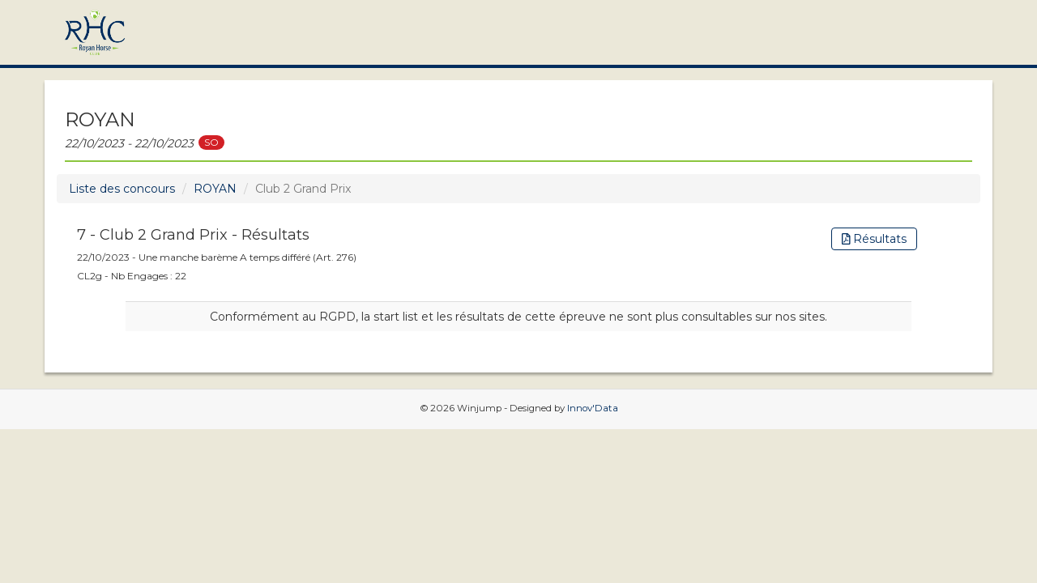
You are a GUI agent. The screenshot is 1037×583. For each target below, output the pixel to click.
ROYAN (215, 188)
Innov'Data (592, 408)
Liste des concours (122, 188)
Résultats (874, 239)
